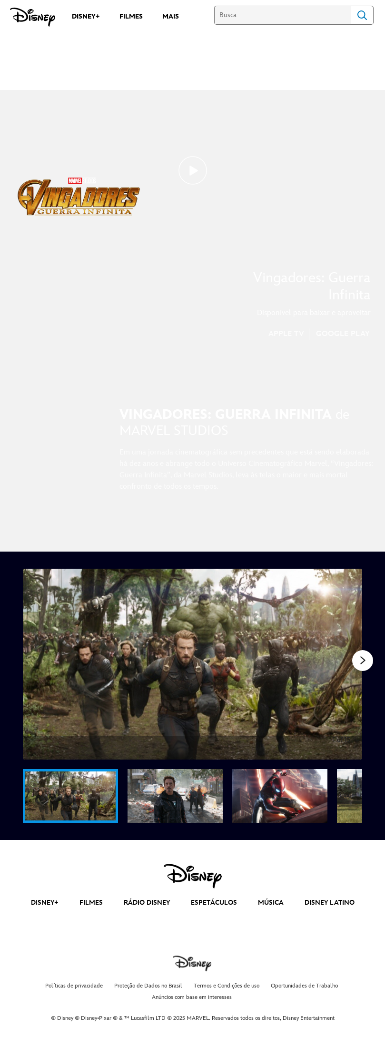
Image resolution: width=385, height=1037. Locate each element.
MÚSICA (271, 903)
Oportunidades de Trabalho (304, 985)
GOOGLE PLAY (343, 333)
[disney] (193, 876)
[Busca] (282, 15)
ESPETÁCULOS (214, 903)
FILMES (91, 903)
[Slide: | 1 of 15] (192, 664)
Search (362, 15)
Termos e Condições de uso (226, 985)
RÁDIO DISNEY (147, 903)
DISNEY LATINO (330, 903)
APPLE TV (286, 333)
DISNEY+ (45, 903)
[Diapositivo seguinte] (347, 664)
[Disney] (32, 17)
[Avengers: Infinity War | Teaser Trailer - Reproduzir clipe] (192, 170)
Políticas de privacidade (74, 985)
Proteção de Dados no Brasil (148, 985)
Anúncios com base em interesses (192, 997)
